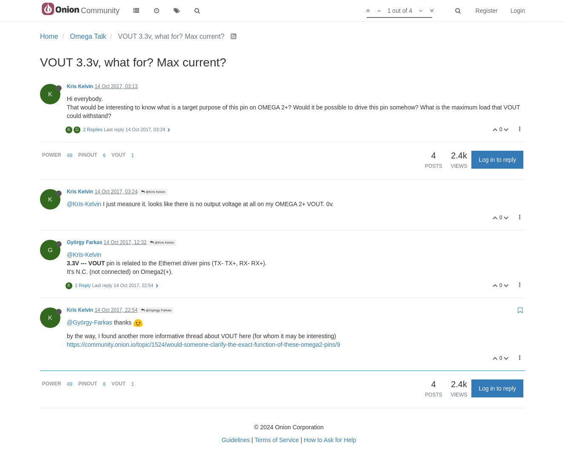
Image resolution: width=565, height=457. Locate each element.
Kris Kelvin (80, 86)
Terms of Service (276, 440)
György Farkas (84, 242)
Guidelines (236, 440)
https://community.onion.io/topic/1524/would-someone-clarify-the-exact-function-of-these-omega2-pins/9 (203, 344)
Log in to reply (497, 159)
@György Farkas (156, 310)
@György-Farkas (89, 322)
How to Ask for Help (330, 440)
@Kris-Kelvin (84, 204)
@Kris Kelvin (153, 192)
